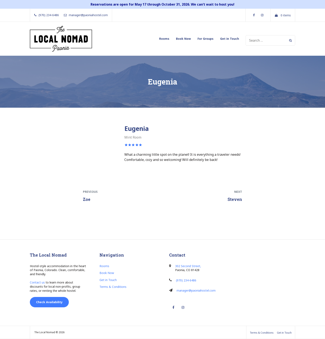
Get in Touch (229, 39)
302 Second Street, (188, 266)
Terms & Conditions (112, 287)
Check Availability (49, 302)
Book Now (183, 39)
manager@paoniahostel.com (196, 290)
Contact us (37, 282)
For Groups (205, 39)
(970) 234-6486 (186, 280)
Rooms (164, 39)
